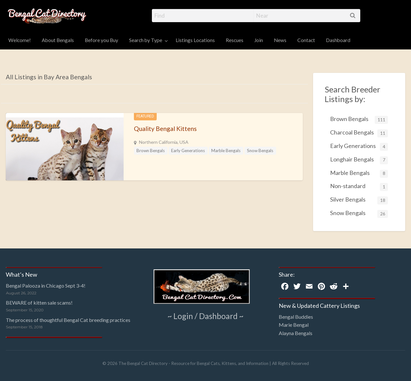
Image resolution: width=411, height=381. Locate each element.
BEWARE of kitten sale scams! (39, 302)
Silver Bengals (359, 200)
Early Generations (188, 150)
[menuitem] (19, 40)
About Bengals (58, 40)
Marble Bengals (225, 150)
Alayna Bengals (295, 333)
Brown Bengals (150, 150)
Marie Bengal (294, 325)
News (280, 40)
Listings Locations (195, 40)
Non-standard (359, 186)
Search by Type (145, 40)
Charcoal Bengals (359, 133)
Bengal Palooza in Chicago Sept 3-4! (45, 285)
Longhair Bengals (359, 160)
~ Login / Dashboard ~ (205, 316)
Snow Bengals (260, 150)
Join (258, 40)
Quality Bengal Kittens (165, 128)
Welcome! (19, 40)
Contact (306, 40)
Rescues (234, 40)
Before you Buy (101, 40)
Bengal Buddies (296, 317)
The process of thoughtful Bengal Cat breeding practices (68, 320)
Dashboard (338, 40)
